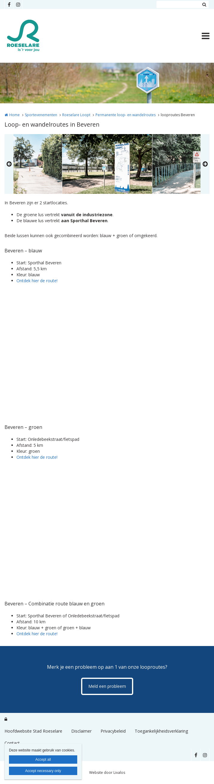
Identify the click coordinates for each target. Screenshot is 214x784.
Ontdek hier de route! (36, 280)
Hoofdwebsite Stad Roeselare (33, 731)
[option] (107, 164)
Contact (12, 743)
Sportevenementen (41, 114)
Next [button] (205, 164)
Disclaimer (81, 731)
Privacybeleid (113, 731)
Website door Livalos (107, 772)
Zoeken (204, 4)
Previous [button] (8, 164)
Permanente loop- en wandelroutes (125, 114)
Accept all (43, 759)
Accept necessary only (43, 771)
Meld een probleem (107, 686)
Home (14, 114)
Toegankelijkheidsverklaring (161, 731)
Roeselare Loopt (76, 114)
